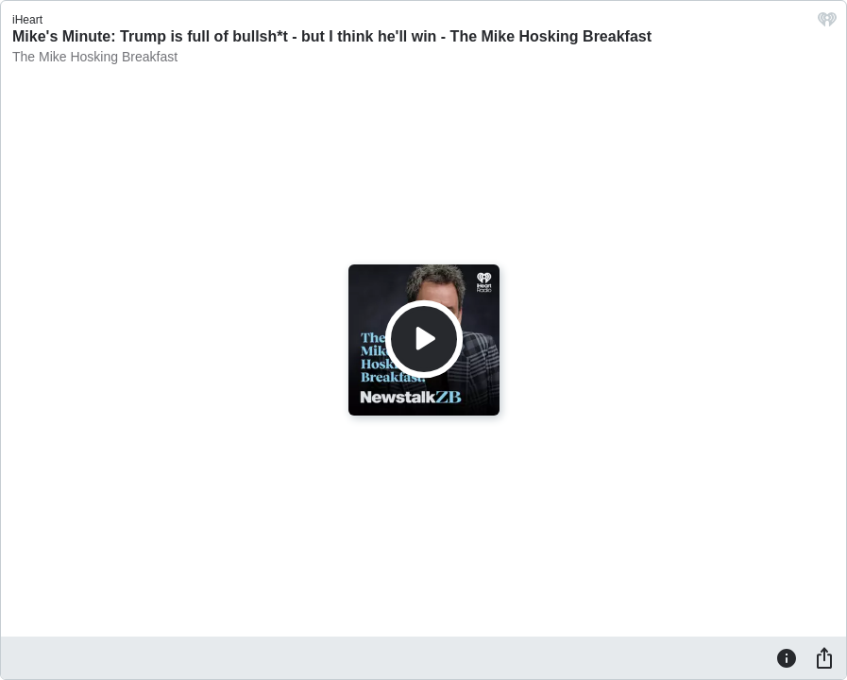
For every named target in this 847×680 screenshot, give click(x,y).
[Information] (786, 657)
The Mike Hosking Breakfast (95, 56)
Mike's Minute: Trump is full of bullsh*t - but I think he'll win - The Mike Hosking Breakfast (332, 36)
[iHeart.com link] (827, 24)
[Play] (424, 339)
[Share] (824, 657)
